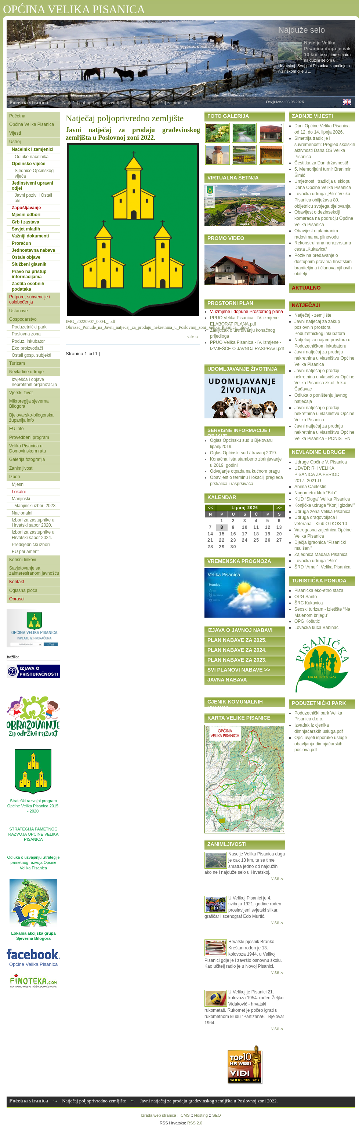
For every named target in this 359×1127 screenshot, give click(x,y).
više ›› (192, 336)
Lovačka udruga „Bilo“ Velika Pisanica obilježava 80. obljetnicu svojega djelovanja (322, 200)
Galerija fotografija (27, 459)
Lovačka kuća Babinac (316, 627)
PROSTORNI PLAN (230, 303)
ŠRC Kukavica (308, 603)
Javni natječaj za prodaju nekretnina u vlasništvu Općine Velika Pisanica (324, 358)
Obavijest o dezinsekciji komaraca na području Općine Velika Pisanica (323, 218)
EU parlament (25, 551)
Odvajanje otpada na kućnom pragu (245, 471)
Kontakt (16, 581)
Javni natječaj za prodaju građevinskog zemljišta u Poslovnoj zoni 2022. (133, 133)
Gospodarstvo (23, 319)
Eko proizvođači (27, 348)
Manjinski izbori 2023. (35, 505)
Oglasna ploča (23, 590)
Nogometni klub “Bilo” (315, 492)
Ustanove (18, 310)
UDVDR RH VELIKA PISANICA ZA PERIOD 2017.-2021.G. (317, 474)
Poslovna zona (26, 334)
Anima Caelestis (310, 486)
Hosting (201, 1115)
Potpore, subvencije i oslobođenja (29, 299)
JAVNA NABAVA (227, 680)
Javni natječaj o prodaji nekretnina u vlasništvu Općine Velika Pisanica (324, 414)
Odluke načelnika (31, 156)
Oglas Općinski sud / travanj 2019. (243, 452)
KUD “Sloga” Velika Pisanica (322, 499)
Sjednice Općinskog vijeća (34, 173)
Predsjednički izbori (31, 544)
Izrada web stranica (158, 1115)
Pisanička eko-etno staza (318, 590)
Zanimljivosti (21, 468)
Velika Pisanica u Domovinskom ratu (27, 448)
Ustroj (15, 141)
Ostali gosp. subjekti (31, 355)
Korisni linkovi (22, 559)
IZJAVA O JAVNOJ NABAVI (239, 630)
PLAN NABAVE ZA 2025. (236, 640)
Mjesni (18, 484)
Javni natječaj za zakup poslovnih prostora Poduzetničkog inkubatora (319, 328)
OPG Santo (305, 596)
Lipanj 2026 (245, 507)
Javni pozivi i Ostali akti (33, 198)
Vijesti (15, 133)
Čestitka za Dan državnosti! (321, 163)
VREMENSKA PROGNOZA (239, 561)
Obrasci (16, 598)
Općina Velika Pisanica (31, 124)
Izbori (14, 476)
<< (210, 507)
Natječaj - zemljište (312, 315)
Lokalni (19, 491)
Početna (17, 116)
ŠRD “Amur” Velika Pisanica (322, 567)
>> (279, 507)
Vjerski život (21, 392)
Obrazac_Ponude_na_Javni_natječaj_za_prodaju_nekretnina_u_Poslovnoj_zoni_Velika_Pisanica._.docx (158, 327)
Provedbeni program (29, 437)
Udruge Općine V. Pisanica (320, 462)
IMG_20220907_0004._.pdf (90, 321)
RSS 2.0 (194, 1123)
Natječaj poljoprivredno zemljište (94, 102)
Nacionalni (22, 513)
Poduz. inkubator (28, 341)
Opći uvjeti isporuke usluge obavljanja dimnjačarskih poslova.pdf (320, 744)
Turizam (17, 363)
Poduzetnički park (29, 327)
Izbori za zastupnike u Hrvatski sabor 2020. (33, 522)
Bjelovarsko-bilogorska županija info (31, 417)
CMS (185, 1115)
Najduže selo (301, 29)
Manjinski (21, 498)
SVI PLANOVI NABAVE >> (238, 670)
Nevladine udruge (26, 371)
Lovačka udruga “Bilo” (315, 560)
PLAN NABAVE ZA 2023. (236, 660)
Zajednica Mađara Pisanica (321, 554)
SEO (216, 1115)
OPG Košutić (307, 621)
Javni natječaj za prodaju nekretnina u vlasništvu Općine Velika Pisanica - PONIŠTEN (324, 432)
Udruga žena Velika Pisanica (322, 511)
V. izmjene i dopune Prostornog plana (246, 311)
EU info (16, 428)
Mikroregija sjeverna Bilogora (28, 404)
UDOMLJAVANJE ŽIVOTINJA (242, 369)
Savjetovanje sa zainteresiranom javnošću (34, 571)
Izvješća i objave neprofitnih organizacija (34, 382)
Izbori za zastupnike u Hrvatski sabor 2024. (33, 535)
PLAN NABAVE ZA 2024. (236, 650)
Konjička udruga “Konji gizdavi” (324, 505)
